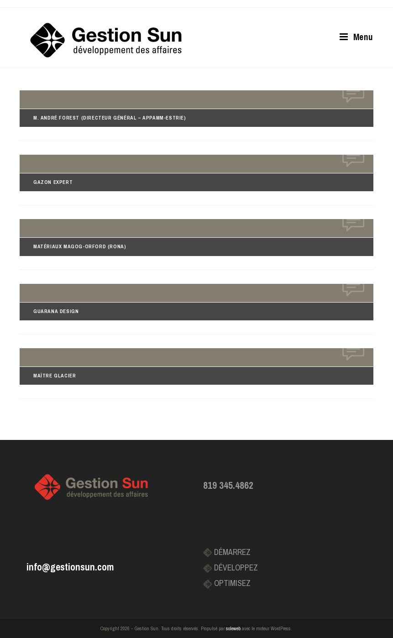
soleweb (233, 628)
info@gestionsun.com (70, 567)
